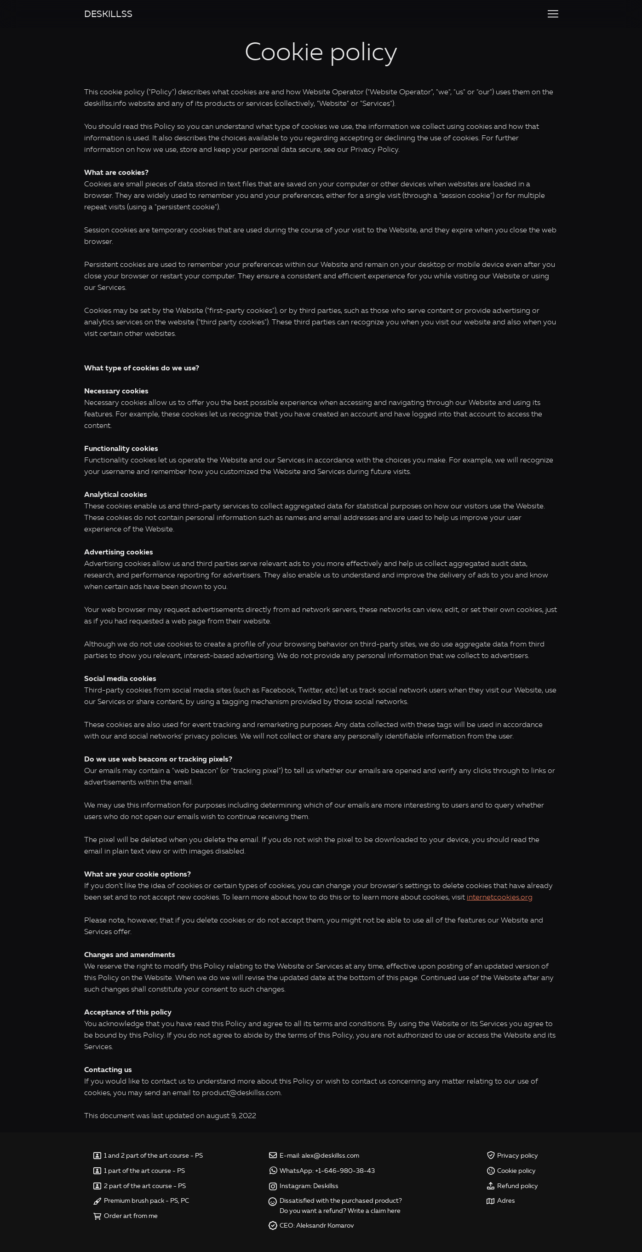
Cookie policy (516, 1171)
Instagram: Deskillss (309, 1186)
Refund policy (517, 1186)
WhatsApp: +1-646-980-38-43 (327, 1171)
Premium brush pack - (137, 1201)
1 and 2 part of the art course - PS (153, 1156)
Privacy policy (517, 1156)
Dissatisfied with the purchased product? (341, 1201)
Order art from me (131, 1216)
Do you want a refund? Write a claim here (340, 1211)
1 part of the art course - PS (144, 1171)
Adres (506, 1201)
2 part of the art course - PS (145, 1186)
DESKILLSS (108, 13)
